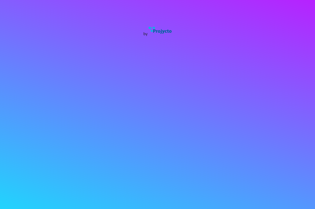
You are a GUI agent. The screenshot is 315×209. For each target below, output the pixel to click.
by (157, 33)
